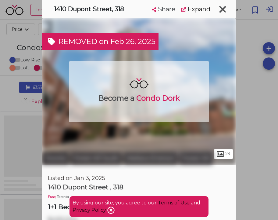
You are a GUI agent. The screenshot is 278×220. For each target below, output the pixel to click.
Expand (195, 9)
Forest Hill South (96, 158)
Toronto (55, 158)
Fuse (51, 197)
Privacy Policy (90, 210)
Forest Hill (196, 158)
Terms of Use (174, 203)
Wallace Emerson (151, 158)
